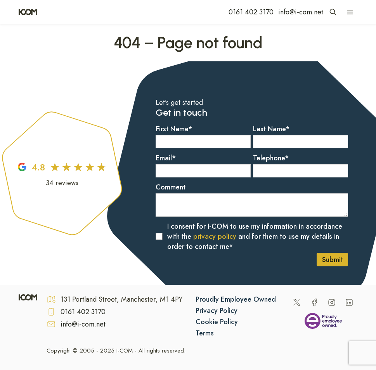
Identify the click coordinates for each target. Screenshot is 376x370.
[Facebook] (314, 302)
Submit (332, 260)
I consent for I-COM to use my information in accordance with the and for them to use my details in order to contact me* (254, 236)
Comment (170, 187)
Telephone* (271, 158)
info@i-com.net (300, 12)
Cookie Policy (217, 322)
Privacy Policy (216, 311)
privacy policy (214, 236)
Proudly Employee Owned (236, 299)
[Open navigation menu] (350, 12)
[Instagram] (332, 302)
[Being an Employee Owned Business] (323, 322)
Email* (166, 158)
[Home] (28, 12)
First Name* (174, 129)
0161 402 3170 (251, 12)
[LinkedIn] (349, 302)
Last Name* (271, 129)
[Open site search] (333, 12)
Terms (205, 333)
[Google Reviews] (62, 173)
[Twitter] (297, 302)
